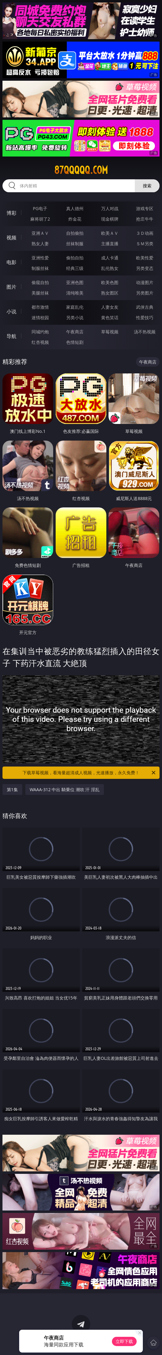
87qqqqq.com (81, 170)
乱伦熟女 (109, 268)
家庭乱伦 (74, 307)
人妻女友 (109, 307)
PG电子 (40, 208)
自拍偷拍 (74, 233)
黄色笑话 (109, 317)
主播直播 (109, 243)
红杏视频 (40, 342)
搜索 (147, 186)
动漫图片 (144, 282)
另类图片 (144, 293)
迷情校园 (40, 317)
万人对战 (109, 208)
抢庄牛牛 (144, 219)
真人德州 (74, 208)
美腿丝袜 (40, 293)
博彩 (11, 213)
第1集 (12, 789)
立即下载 (124, 1341)
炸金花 (74, 219)
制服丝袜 (40, 268)
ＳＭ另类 (144, 243)
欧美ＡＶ (109, 233)
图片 (11, 286)
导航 (11, 336)
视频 (11, 237)
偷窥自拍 (40, 282)
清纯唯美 (74, 293)
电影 (11, 262)
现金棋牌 (109, 219)
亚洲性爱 (40, 258)
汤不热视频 (145, 332)
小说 (11, 311)
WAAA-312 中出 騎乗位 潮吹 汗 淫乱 (65, 789)
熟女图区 (109, 293)
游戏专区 (144, 208)
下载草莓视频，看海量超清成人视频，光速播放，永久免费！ (89, 772)
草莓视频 (109, 332)
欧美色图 (109, 282)
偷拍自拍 (74, 258)
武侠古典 (144, 307)
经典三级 (74, 268)
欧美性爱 (144, 258)
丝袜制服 (74, 243)
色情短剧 (74, 342)
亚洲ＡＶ (40, 233)
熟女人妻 (40, 243)
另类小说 (74, 317)
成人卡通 (109, 258)
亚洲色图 (74, 282)
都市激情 (40, 307)
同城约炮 (40, 332)
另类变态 (144, 268)
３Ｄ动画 (144, 233)
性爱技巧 (144, 317)
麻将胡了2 (40, 219)
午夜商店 (74, 332)
